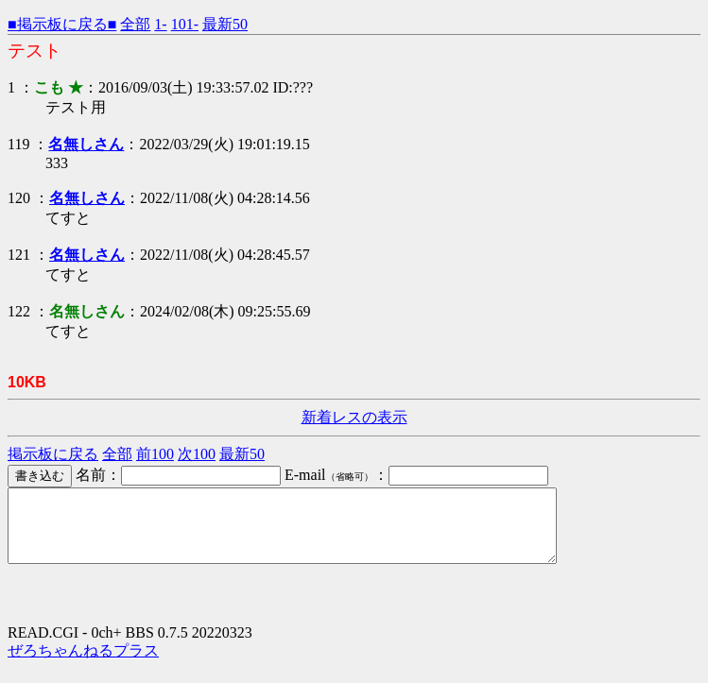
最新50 (225, 24)
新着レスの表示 (354, 417)
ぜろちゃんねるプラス (83, 665)
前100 (155, 454)
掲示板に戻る (53, 454)
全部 (135, 24)
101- (185, 24)
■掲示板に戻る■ (62, 24)
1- (160, 24)
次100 (197, 454)
